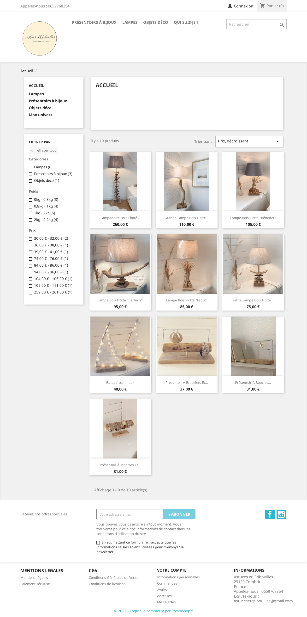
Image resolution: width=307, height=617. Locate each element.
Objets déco (155, 22)
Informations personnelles (178, 577)
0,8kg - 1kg (46, 206)
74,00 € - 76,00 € (51, 258)
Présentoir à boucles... (253, 382)
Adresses (164, 595)
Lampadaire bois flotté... (120, 217)
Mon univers (40, 114)
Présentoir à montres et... (120, 465)
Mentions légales (34, 577)
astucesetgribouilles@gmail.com (263, 601)
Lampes (129, 22)
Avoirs (162, 589)
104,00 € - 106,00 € (53, 278)
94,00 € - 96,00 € (51, 271)
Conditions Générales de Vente (113, 577)
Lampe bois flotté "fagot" (186, 300)
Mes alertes (166, 602)
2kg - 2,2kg (46, 219)
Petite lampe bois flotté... (253, 300)
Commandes (167, 583)
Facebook (270, 514)
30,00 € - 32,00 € (51, 238)
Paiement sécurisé (35, 583)
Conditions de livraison (107, 583)
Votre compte (171, 570)
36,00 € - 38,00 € (51, 245)
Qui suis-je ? (186, 22)
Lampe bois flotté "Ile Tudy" (120, 300)
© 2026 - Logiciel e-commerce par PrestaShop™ (153, 610)
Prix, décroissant (249, 141)
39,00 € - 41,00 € (51, 251)
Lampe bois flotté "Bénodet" (253, 217)
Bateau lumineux (120, 382)
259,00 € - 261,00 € (53, 292)
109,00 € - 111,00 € (53, 285)
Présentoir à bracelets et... (186, 382)
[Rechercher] (256, 24)
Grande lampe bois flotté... (187, 217)
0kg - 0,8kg (46, 199)
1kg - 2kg (44, 212)
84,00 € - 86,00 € (51, 265)
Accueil (36, 85)
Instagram (281, 514)
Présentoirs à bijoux (94, 22)
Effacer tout (43, 150)
